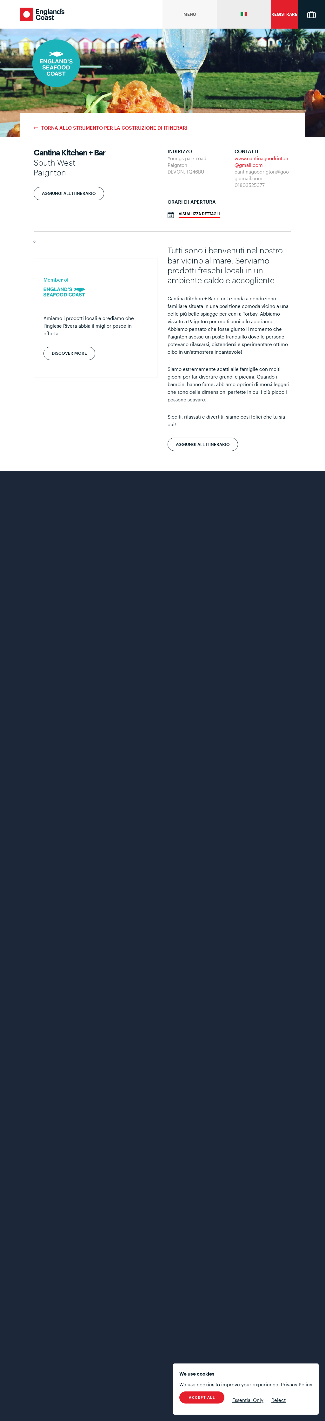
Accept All (202, 1397)
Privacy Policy (296, 1384)
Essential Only (247, 1400)
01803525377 (250, 185)
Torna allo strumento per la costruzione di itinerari (114, 128)
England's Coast (42, 14)
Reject (278, 1400)
